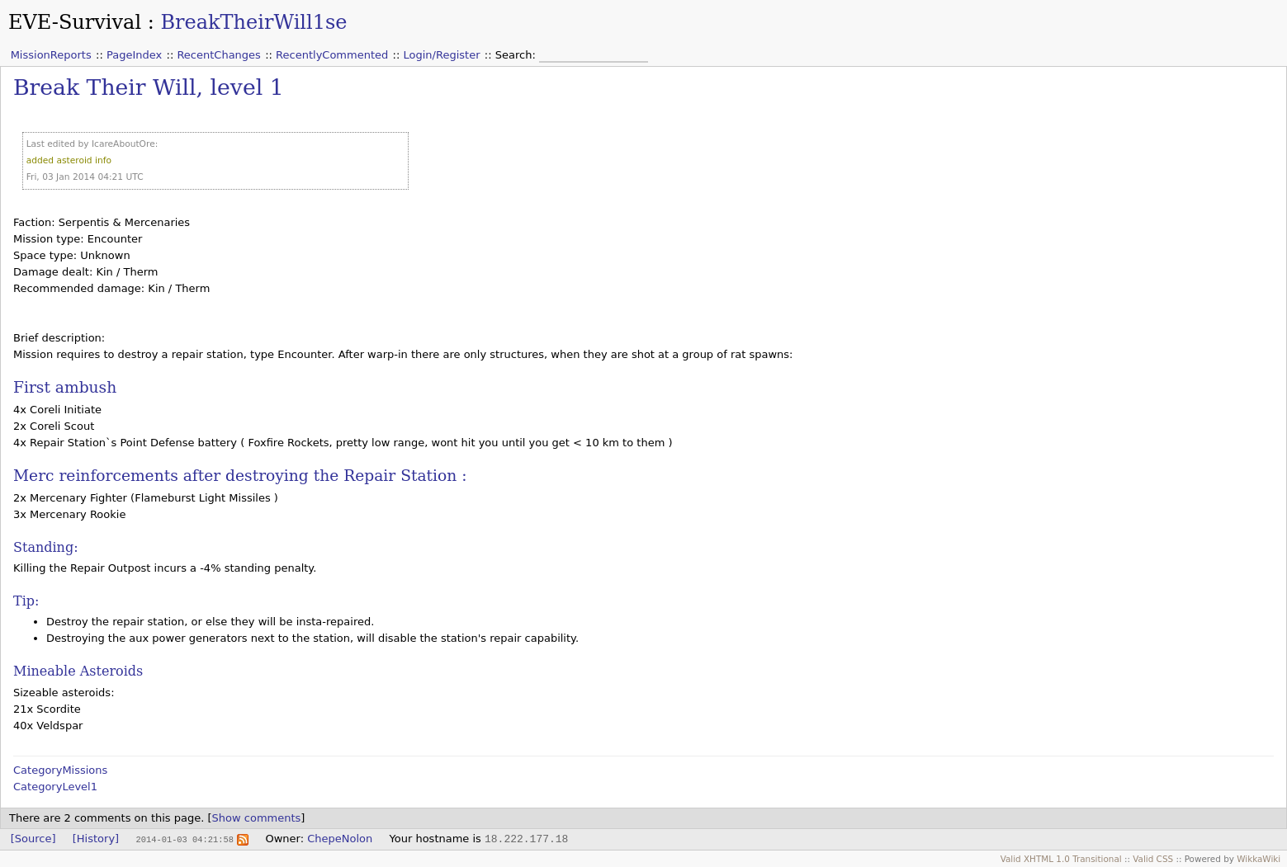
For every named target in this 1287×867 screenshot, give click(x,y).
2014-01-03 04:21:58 (184, 839)
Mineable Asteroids (78, 671)
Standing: (45, 547)
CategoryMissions (60, 770)
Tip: (26, 601)
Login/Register (442, 55)
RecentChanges (218, 55)
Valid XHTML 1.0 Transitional (1061, 859)
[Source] (33, 838)
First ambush (64, 387)
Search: (517, 55)
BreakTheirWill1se (253, 22)
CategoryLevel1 (55, 786)
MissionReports (51, 55)
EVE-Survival (74, 22)
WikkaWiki (1258, 859)
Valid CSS (1153, 859)
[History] (96, 838)
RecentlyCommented (332, 55)
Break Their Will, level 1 (148, 87)
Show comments (256, 818)
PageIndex (134, 55)
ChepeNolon (339, 838)
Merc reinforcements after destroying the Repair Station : (239, 475)
